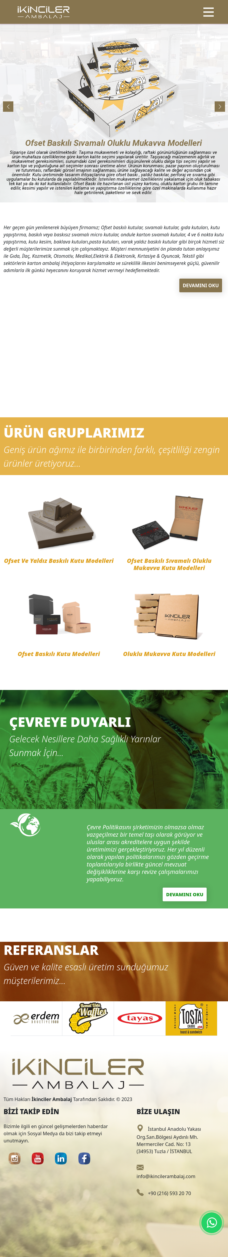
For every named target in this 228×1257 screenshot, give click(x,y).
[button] (220, 107)
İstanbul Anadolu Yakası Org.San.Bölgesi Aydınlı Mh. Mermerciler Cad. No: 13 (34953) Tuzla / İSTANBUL (169, 1140)
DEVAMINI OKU (201, 285)
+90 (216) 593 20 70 (164, 1193)
